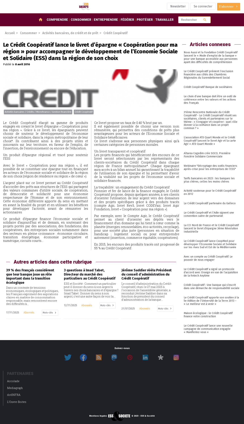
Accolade (13, 381)
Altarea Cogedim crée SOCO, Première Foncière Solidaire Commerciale (207, 155)
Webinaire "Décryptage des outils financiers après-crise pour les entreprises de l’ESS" (210, 167)
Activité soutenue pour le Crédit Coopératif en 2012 (210, 192)
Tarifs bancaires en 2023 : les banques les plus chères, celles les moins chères (209, 180)
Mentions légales (98, 416)
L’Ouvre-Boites (16, 402)
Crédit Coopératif (84, 112)
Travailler (164, 20)
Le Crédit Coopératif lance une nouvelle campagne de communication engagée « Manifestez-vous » (208, 329)
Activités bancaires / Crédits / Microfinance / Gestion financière (38, 112)
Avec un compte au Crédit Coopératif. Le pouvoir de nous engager (208, 258)
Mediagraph (15, 388)
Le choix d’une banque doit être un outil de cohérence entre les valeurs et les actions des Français (210, 99)
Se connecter (203, 6)
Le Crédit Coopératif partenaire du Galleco (210, 203)
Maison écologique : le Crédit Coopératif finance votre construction (208, 315)
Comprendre (57, 20)
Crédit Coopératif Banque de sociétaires (208, 87)
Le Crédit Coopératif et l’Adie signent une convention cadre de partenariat (209, 214)
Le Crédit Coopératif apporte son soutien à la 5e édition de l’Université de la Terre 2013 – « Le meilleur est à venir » (211, 301)
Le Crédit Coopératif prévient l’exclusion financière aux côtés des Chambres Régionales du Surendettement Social (208, 74)
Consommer (81, 20)
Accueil (10, 33)
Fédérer (127, 20)
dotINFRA (13, 395)
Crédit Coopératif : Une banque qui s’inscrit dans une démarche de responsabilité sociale (211, 286)
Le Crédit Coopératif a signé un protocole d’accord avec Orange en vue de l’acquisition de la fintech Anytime (211, 272)
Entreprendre (106, 20)
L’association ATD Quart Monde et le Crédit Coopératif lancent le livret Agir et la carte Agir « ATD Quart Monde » (210, 141)
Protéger (145, 20)
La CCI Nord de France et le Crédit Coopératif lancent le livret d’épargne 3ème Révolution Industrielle (211, 228)
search (205, 20)
